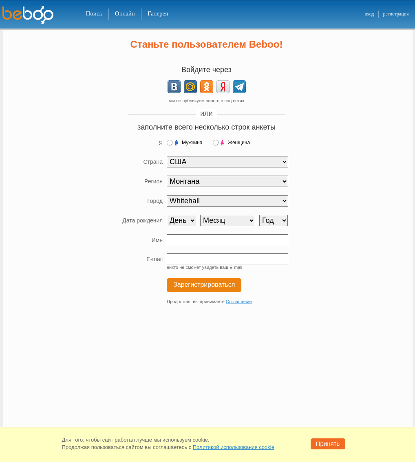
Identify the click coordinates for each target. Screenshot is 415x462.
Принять (328, 443)
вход (369, 14)
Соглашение (239, 301)
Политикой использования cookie (233, 447)
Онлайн (125, 13)
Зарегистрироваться (204, 284)
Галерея (158, 13)
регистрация (395, 14)
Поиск (94, 13)
